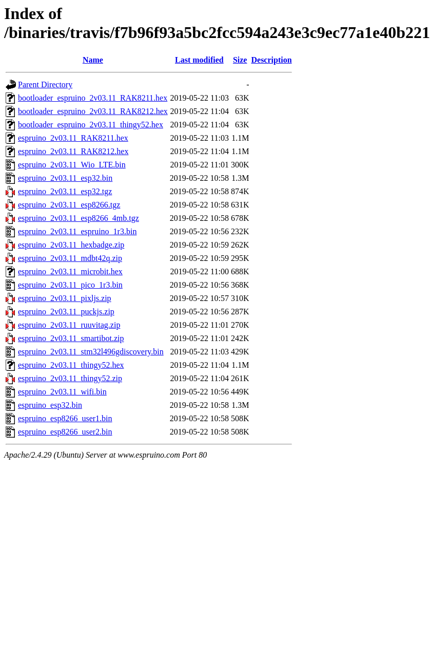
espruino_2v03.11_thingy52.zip (70, 378)
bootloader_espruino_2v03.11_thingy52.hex (90, 124)
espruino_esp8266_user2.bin (65, 431)
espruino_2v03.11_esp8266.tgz (69, 204)
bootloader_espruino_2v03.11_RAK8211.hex (92, 97)
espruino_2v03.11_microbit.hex (70, 271)
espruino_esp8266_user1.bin (65, 418)
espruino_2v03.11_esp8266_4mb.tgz (78, 218)
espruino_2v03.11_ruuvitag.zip (69, 325)
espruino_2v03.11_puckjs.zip (66, 311)
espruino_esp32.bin (50, 405)
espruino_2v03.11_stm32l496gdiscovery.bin (91, 351)
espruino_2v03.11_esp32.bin (65, 178)
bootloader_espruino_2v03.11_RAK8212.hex (93, 111)
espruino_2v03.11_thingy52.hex (71, 365)
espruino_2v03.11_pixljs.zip (64, 298)
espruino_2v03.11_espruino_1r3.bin (77, 231)
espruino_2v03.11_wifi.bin (62, 391)
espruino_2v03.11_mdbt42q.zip (70, 258)
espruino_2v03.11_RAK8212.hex (73, 151)
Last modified (199, 59)
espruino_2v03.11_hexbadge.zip (71, 244)
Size (240, 59)
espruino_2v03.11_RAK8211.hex (73, 138)
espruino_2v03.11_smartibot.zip (71, 338)
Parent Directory (45, 84)
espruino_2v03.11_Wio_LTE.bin (72, 164)
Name (93, 59)
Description (271, 59)
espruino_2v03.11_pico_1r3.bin (70, 284)
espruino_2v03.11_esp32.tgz (65, 191)
